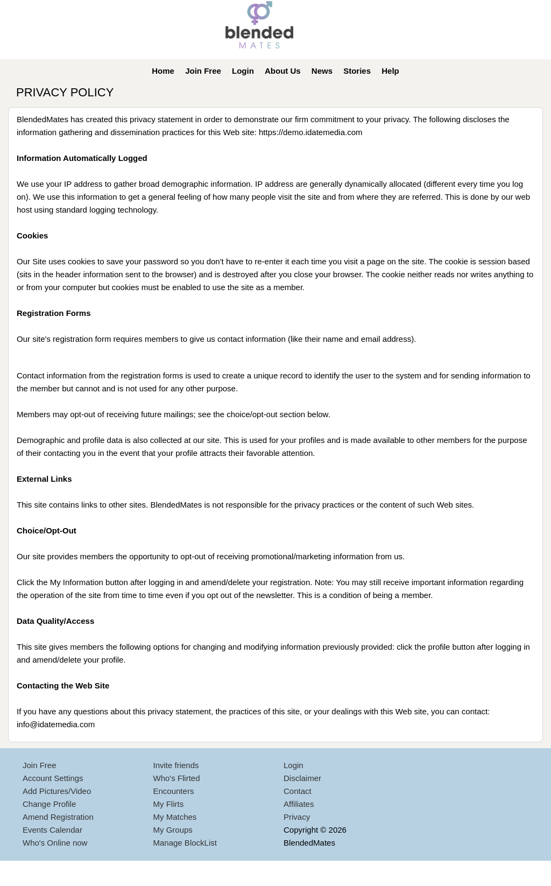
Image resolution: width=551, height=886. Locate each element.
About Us (283, 70)
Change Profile (49, 803)
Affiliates (299, 803)
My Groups (173, 829)
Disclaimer (302, 778)
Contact (298, 791)
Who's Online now (55, 842)
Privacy (297, 816)
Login (243, 70)
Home (163, 70)
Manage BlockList (185, 842)
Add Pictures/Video (57, 791)
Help (390, 70)
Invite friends (176, 765)
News (322, 70)
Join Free (203, 70)
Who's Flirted (176, 778)
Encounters (173, 791)
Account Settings (53, 778)
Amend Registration (58, 816)
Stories (357, 70)
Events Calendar (52, 829)
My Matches (175, 816)
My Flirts (168, 803)
